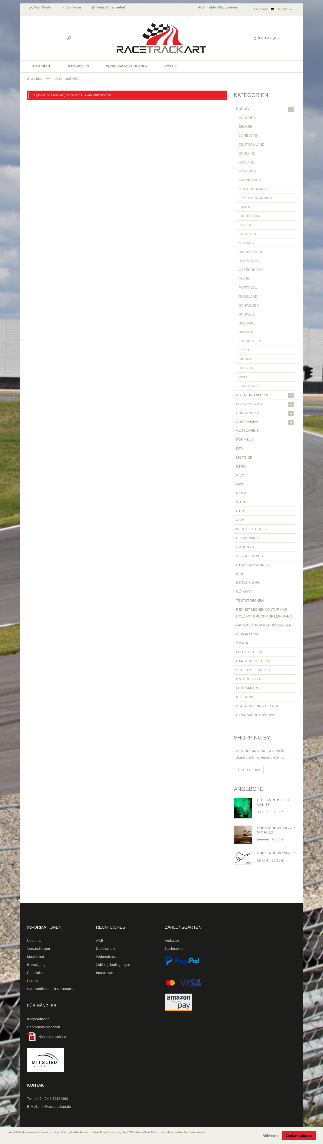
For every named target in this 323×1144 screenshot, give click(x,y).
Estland (247, 162)
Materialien (35, 956)
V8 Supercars (249, 556)
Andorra (247, 117)
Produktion (35, 973)
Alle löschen (249, 770)
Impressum (104, 973)
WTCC (241, 502)
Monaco (246, 243)
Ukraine (246, 359)
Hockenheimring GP (276, 853)
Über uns (34, 940)
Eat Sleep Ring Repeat (257, 706)
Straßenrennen (252, 565)
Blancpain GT (248, 538)
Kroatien (247, 234)
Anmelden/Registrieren (219, 7)
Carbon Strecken (253, 661)
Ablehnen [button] (270, 1135)
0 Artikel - (268, 38)
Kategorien (78, 66)
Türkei (245, 350)
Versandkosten (38, 948)
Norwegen (249, 261)
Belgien (246, 126)
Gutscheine (247, 430)
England (247, 153)
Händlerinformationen (43, 1027)
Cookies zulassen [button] (299, 1135)
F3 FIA (241, 493)
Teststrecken (250, 600)
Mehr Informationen (195, 1132)
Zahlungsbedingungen (113, 965)
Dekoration (247, 634)
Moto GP (244, 457)
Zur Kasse (73, 7)
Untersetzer (249, 679)
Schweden (249, 305)
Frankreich (250, 180)
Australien (265, 422)
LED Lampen (247, 688)
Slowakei (248, 323)
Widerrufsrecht (107, 956)
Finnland (247, 171)
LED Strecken (249, 652)
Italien (245, 225)
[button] (7, 1138)
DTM (240, 448)
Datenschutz (105, 948)
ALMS (241, 520)
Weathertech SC (252, 529)
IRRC (240, 574)
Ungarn (246, 368)
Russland (248, 296)
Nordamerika (265, 404)
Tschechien (250, 341)
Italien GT (245, 547)
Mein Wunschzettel (110, 7)
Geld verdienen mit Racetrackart (51, 989)
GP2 (239, 484)
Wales (245, 377)
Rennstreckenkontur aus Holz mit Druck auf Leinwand (264, 612)
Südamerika (265, 413)
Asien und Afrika (265, 395)
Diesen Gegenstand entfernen (291, 757)
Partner (32, 981)
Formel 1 (244, 439)
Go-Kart (244, 591)
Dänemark (248, 135)
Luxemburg (250, 386)
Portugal (248, 287)
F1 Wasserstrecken (255, 715)
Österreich (250, 269)
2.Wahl (242, 643)
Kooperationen (38, 1019)
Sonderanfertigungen (127, 66)
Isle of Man (250, 216)
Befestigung (36, 965)
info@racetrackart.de (55, 1106)
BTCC (241, 511)
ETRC (241, 466)
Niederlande (251, 252)
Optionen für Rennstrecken (264, 625)
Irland (245, 207)
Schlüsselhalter (253, 670)
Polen (244, 278)
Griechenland (252, 189)
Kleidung (245, 697)
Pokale (170, 66)
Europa (265, 109)
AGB (99, 940)
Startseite (34, 78)
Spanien (246, 332)
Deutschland (252, 144)
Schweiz (247, 314)
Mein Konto (42, 7)
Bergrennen (248, 582)
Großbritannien (255, 198)
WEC (240, 475)
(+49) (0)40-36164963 (51, 1098)
